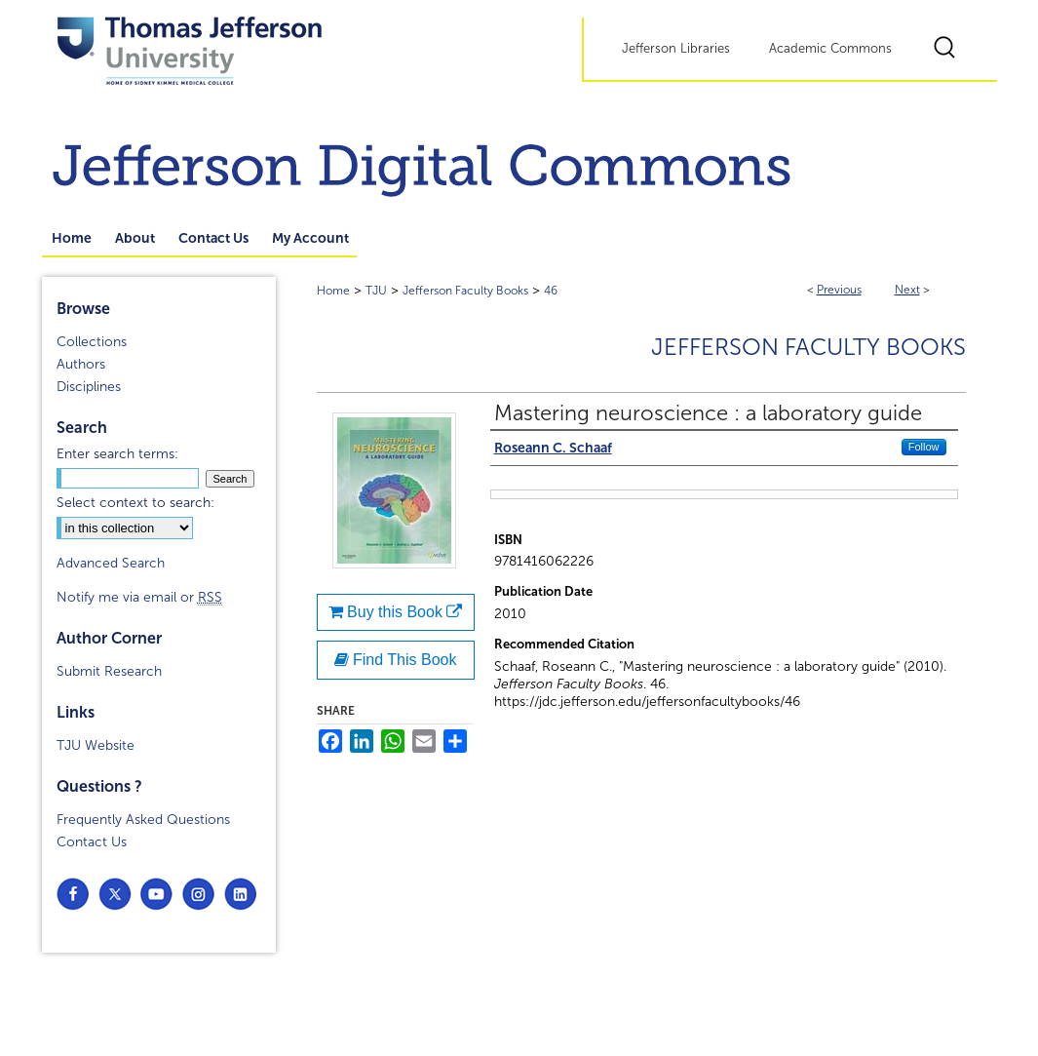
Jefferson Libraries (676, 49)
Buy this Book (395, 612)
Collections (92, 341)
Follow (924, 446)
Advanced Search (111, 563)
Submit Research (109, 671)
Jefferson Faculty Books (465, 290)
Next (907, 289)
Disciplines (89, 386)
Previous (839, 289)
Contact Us (92, 842)
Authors (81, 364)
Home (333, 290)
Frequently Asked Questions (143, 819)
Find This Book (395, 659)
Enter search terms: (117, 454)
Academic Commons (830, 49)
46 (550, 290)
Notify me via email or (139, 597)
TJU (376, 290)
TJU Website (96, 745)
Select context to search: (135, 502)
